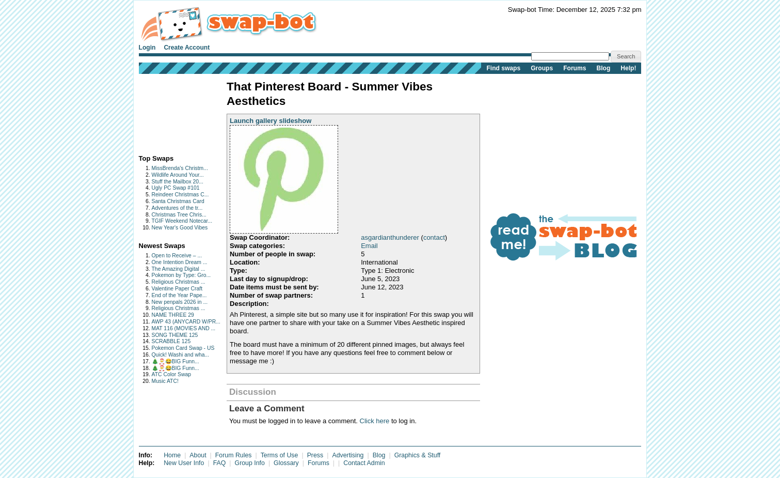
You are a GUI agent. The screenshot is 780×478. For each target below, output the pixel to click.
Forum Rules (233, 455)
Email (369, 246)
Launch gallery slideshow (270, 121)
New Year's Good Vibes (180, 227)
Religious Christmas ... (178, 282)
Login (147, 47)
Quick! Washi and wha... (181, 355)
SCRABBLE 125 (171, 341)
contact (434, 237)
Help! (628, 68)
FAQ (219, 463)
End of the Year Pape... (179, 295)
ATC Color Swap (172, 374)
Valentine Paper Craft (177, 288)
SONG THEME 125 (175, 335)
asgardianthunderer (390, 237)
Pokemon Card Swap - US (183, 348)
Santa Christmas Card (178, 201)
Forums (574, 68)
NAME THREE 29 (173, 315)
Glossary (286, 463)
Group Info (250, 463)
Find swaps (503, 68)
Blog (603, 68)
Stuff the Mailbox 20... (177, 181)
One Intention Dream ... (180, 262)
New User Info (184, 463)
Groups (542, 68)
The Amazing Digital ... (178, 269)
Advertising (347, 455)
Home (172, 455)
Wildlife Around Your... (178, 175)
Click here (375, 421)
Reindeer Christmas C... (180, 194)
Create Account (187, 47)
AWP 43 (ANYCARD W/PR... (186, 322)
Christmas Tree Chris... (179, 215)
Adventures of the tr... (177, 208)
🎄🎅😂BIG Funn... (175, 361)
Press (315, 455)
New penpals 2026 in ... (180, 302)
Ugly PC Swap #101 (176, 188)
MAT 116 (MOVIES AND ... (184, 328)
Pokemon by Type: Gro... (181, 275)
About (197, 455)
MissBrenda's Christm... (180, 168)
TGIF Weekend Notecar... (182, 221)
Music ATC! (165, 381)
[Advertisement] (171, 112)
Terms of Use (279, 455)
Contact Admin (364, 463)
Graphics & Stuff (417, 455)
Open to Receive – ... (177, 255)
